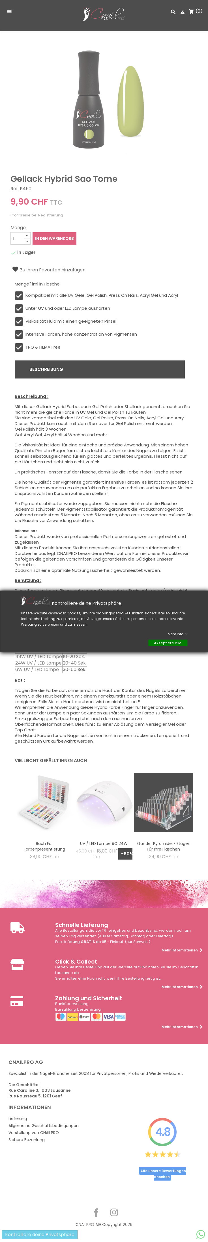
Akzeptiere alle (168, 642)
